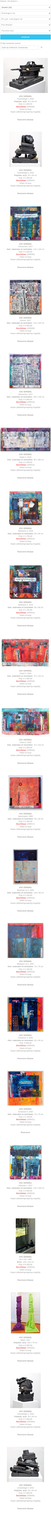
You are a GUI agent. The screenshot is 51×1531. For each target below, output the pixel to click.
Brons (19, 1262)
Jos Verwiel (25, 96)
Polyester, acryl (20, 101)
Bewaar (30, 120)
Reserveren (22, 120)
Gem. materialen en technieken (19, 249)
